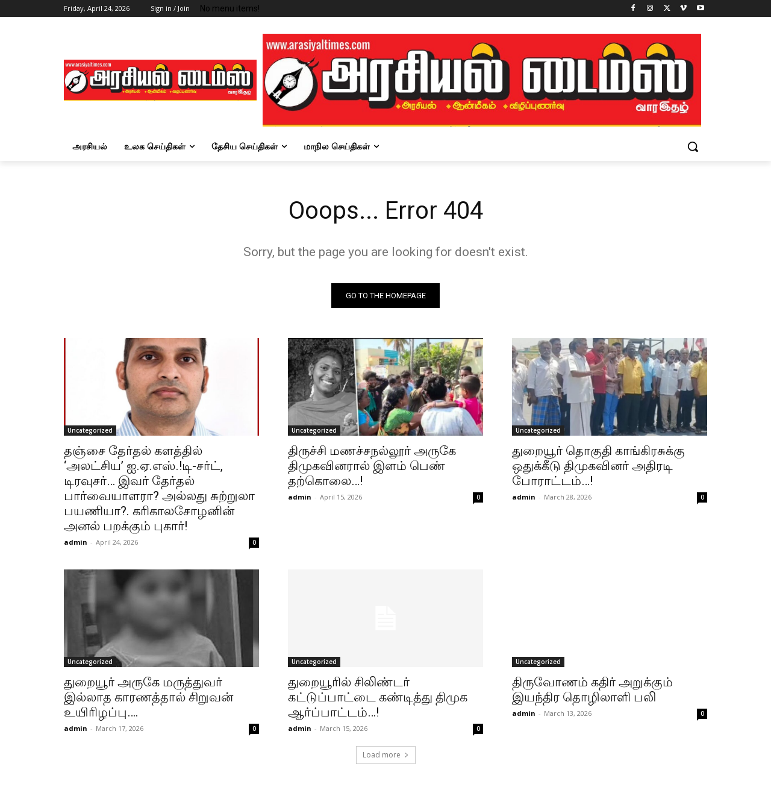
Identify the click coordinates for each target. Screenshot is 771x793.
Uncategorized (90, 430)
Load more (386, 755)
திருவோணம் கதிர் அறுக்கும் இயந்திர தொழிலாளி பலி (592, 689)
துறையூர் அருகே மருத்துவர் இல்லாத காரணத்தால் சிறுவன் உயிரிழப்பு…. (148, 697)
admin (75, 542)
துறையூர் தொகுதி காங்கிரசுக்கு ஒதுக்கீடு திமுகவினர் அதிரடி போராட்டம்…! (598, 466)
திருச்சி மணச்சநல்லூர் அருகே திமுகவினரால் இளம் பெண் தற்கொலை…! (372, 466)
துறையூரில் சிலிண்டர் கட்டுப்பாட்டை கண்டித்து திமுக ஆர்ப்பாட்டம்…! (377, 697)
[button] (692, 146)
